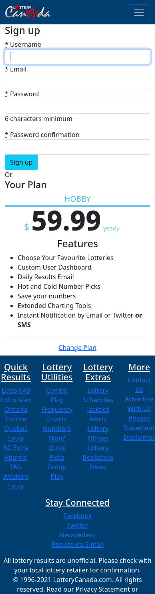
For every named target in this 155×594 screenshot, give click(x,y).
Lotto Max (16, 399)
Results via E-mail (78, 544)
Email (15, 69)
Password (22, 93)
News (98, 467)
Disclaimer (139, 437)
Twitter (77, 525)
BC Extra (15, 447)
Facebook (77, 515)
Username (23, 44)
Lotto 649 (16, 390)
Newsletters (77, 534)
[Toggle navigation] (139, 12)
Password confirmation (42, 134)
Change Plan (77, 347)
